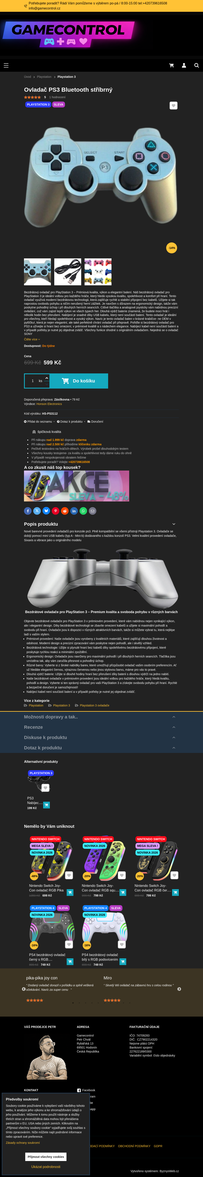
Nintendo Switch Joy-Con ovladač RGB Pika (48, 879)
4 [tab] (92, 1003)
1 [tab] (73, 1003)
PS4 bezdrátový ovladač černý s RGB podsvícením (49, 950)
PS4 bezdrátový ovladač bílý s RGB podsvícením (102, 948)
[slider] (32, 97)
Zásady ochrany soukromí (23, 1142)
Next (179, 989)
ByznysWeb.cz (169, 1171)
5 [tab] (98, 1003)
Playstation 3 (61, 705)
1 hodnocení (57, 97)
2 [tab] (79, 1003)
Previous (24, 989)
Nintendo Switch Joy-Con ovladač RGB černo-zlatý (154, 881)
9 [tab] (123, 1003)
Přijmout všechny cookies (46, 1156)
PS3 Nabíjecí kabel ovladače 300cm (36, 801)
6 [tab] (104, 1003)
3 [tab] (86, 1003)
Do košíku (84, 381)
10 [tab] (130, 1003)
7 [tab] (111, 1003)
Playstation (36, 705)
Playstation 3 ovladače (94, 705)
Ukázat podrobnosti (45, 1167)
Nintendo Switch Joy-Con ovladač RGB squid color (102, 881)
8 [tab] (117, 1003)
